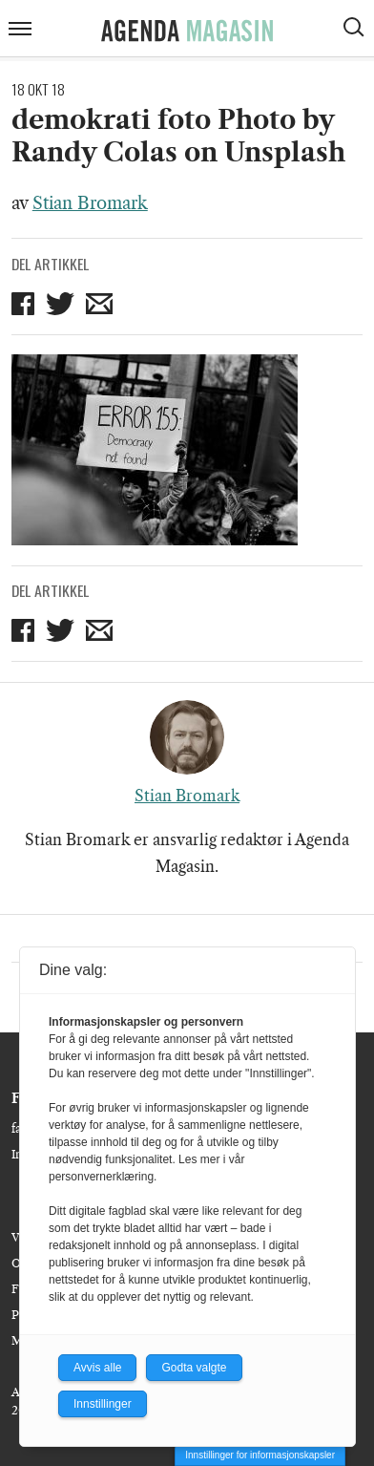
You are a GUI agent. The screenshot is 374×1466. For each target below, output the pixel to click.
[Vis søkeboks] (355, 29)
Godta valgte (193, 1367)
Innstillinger (102, 1404)
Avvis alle (97, 1367)
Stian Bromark (90, 203)
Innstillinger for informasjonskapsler (260, 1455)
